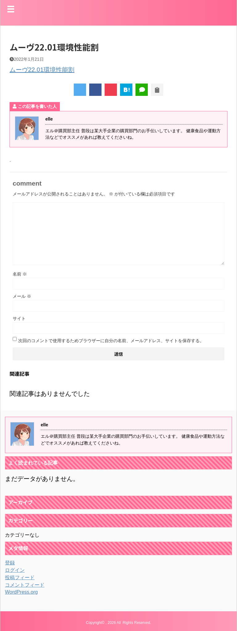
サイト (19, 318)
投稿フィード (20, 577)
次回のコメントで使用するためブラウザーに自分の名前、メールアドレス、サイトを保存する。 (111, 340)
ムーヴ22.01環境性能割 (42, 69)
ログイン (15, 570)
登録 (10, 562)
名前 (20, 274)
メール (22, 296)
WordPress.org (21, 592)
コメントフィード (24, 585)
